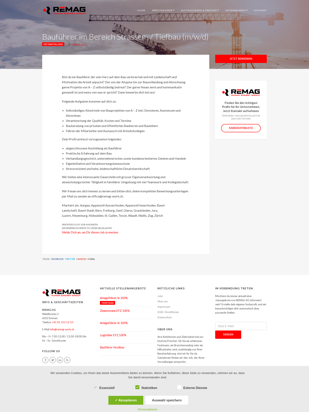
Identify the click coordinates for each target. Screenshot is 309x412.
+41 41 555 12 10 (62, 322)
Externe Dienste (192, 387)
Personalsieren (147, 409)
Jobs (160, 296)
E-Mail (91, 259)
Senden (228, 334)
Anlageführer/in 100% (114, 298)
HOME (141, 10)
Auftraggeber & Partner (199, 10)
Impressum (163, 306)
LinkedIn (81, 259)
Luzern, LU (78, 44)
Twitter (70, 259)
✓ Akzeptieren (126, 400)
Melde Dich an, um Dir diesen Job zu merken (90, 232)
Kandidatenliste (241, 128)
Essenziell (103, 387)
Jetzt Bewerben (241, 58)
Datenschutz (164, 317)
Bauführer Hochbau (112, 347)
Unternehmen (235, 10)
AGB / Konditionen (168, 312)
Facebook (57, 259)
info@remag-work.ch (62, 329)
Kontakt (260, 10)
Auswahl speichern (166, 400)
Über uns (162, 301)
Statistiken (146, 387)
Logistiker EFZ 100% (113, 335)
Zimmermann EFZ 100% (115, 310)
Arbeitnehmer (162, 10)
